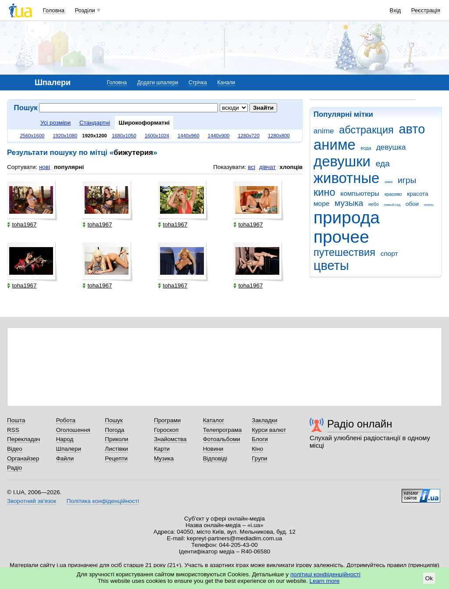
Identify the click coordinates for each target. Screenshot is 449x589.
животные (346, 178)
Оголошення (73, 430)
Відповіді (215, 458)
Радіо (14, 467)
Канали (226, 82)
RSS (13, 430)
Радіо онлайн (359, 424)
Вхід (395, 10)
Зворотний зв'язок (31, 501)
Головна (53, 10)
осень (429, 205)
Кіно (257, 448)
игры (407, 180)
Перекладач (23, 439)
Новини (213, 448)
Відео (14, 448)
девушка (391, 147)
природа (347, 217)
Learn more (325, 581)
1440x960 (189, 135)
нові (44, 167)
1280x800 (279, 135)
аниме (335, 144)
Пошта (16, 420)
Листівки (116, 448)
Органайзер (23, 458)
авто (412, 129)
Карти (162, 448)
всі (251, 167)
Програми (167, 420)
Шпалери (68, 448)
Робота (65, 420)
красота (417, 193)
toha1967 (21, 224)
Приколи (116, 439)
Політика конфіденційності (103, 501)
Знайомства (170, 439)
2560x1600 (32, 135)
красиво (393, 194)
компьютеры (359, 193)
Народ (65, 439)
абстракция (366, 130)
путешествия (344, 252)
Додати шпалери (157, 82)
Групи (259, 458)
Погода (114, 430)
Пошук (114, 420)
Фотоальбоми (221, 439)
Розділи (85, 10)
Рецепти (116, 458)
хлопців (291, 167)
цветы (331, 266)
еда (383, 163)
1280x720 (249, 135)
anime (324, 131)
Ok (429, 578)
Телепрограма (222, 430)
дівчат (267, 167)
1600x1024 (157, 135)
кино (324, 192)
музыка (349, 203)
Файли (65, 458)
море (321, 203)
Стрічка (198, 82)
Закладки (264, 420)
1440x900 (219, 135)
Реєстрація (425, 10)
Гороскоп (166, 430)
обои (412, 204)
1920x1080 (65, 135)
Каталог (213, 420)
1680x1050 (124, 135)
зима (388, 182)
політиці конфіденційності (325, 574)
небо (373, 204)
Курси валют (269, 430)
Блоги (260, 439)
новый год (392, 205)
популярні (69, 167)
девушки (342, 161)
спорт (389, 253)
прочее (341, 236)
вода (366, 148)
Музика (164, 458)
